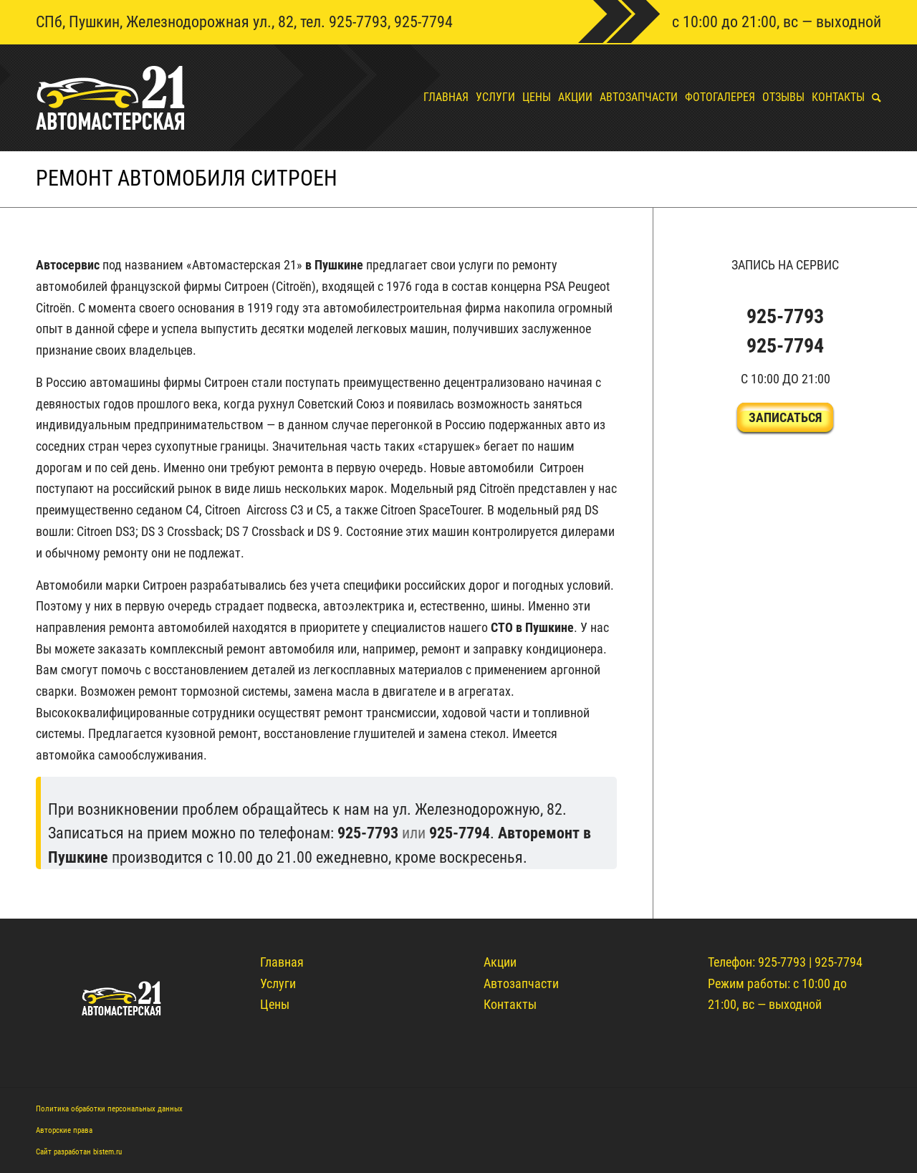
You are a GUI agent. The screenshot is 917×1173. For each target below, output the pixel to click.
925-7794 (423, 22)
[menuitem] (442, 97)
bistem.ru (107, 1152)
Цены (274, 1004)
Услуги (278, 983)
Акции (500, 961)
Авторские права (64, 1130)
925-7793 (358, 22)
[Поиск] (873, 97)
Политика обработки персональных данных (109, 1109)
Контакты (510, 1004)
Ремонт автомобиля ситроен (186, 178)
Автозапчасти (521, 983)
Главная (282, 961)
